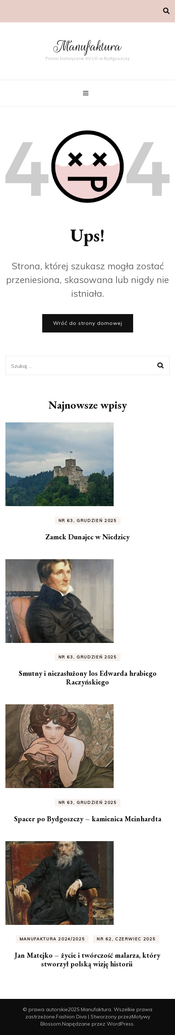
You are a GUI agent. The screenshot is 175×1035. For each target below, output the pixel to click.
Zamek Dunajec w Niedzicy (87, 537)
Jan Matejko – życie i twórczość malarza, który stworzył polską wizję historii (87, 960)
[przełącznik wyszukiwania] (166, 11)
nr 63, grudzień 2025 (87, 520)
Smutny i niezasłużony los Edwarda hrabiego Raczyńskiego (88, 678)
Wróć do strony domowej (87, 323)
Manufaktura (87, 46)
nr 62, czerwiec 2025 (126, 938)
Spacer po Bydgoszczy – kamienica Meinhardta (87, 818)
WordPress (120, 1024)
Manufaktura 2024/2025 (52, 938)
